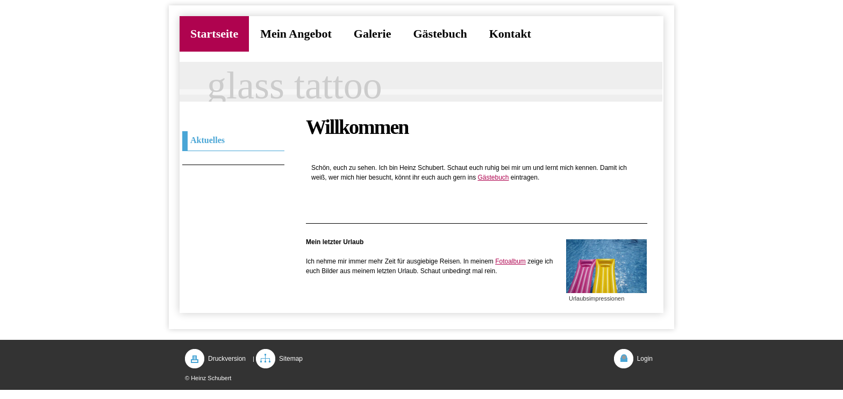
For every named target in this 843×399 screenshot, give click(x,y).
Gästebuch (493, 177)
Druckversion (227, 358)
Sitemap (291, 358)
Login (645, 358)
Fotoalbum (510, 261)
